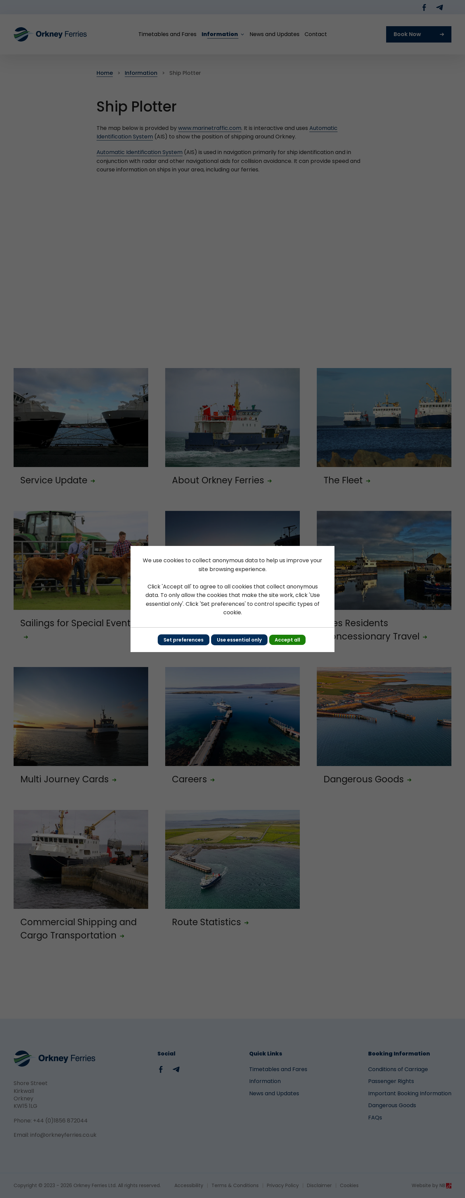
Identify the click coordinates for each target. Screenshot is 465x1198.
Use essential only (239, 639)
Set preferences (183, 639)
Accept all (287, 639)
